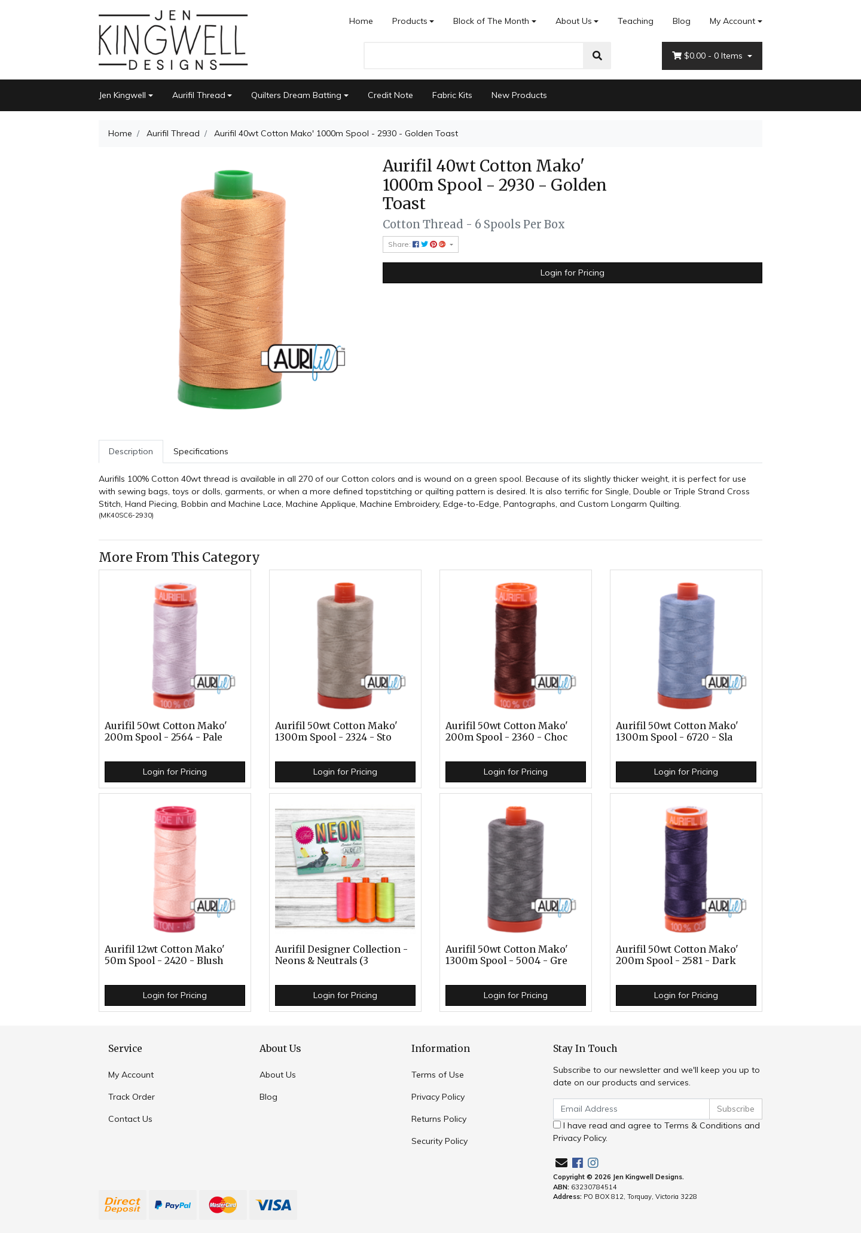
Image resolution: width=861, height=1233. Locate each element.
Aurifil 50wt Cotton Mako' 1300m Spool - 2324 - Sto (336, 731)
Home (361, 21)
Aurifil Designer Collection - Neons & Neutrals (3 (341, 955)
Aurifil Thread (198, 95)
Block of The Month (491, 21)
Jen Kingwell (122, 95)
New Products (519, 95)
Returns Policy (438, 1118)
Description (131, 451)
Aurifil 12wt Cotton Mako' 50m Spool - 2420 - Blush (165, 955)
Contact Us (130, 1118)
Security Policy (439, 1141)
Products (410, 21)
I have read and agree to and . (656, 1131)
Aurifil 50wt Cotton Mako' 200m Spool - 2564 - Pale (166, 731)
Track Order (131, 1096)
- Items (708, 56)
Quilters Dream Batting (296, 95)
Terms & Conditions (703, 1125)
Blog (682, 21)
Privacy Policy (438, 1096)
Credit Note (390, 95)
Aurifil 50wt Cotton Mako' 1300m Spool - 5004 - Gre (506, 955)
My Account (131, 1074)
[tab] (131, 451)
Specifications (200, 451)
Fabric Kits (452, 95)
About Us (573, 21)
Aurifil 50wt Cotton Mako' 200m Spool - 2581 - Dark (677, 955)
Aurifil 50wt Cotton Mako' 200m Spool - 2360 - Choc (506, 731)
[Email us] (561, 1162)
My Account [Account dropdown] (732, 21)
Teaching (636, 21)
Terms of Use (437, 1074)
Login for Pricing (572, 272)
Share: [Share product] (418, 244)
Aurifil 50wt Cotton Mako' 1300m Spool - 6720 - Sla (677, 731)
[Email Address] (631, 1109)
